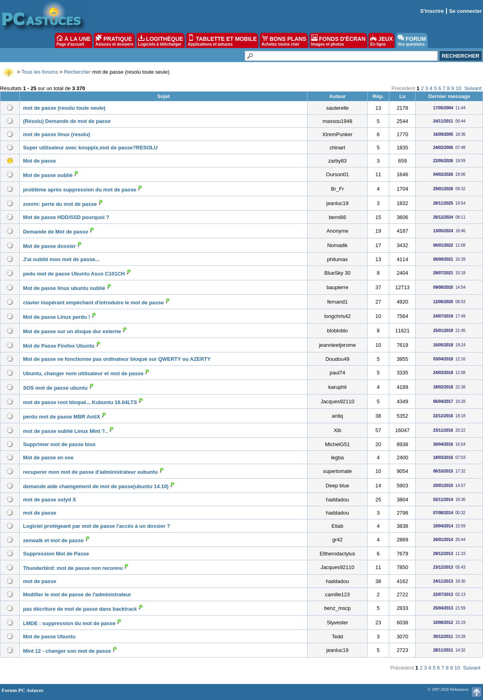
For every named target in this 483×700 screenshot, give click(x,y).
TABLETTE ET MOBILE (222, 40)
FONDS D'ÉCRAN (338, 40)
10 (458, 88)
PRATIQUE (114, 40)
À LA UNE (73, 40)
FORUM (412, 40)
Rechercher (77, 72)
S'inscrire (432, 11)
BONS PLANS (284, 40)
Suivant (472, 88)
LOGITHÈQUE (160, 40)
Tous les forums (40, 72)
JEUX (381, 40)
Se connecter (465, 11)
